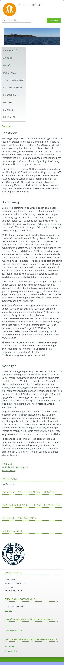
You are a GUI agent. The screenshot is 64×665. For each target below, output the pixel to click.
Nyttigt (7, 102)
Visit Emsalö (10, 50)
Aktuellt (8, 58)
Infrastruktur (8, 470)
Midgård (8, 65)
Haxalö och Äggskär (13, 631)
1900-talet (7, 464)
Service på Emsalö (13, 80)
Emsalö (8, 626)
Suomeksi (53, 20)
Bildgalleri (9, 117)
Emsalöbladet (11, 95)
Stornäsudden (11, 651)
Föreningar (10, 73)
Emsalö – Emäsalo (29, 5)
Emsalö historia (12, 87)
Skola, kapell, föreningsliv (15, 467)
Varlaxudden (10, 646)
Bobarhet (9, 110)
